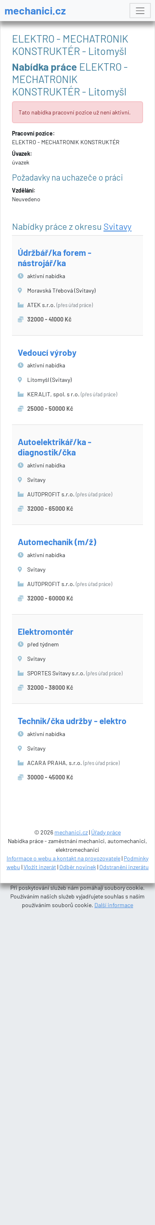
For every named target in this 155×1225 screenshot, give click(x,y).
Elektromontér (45, 631)
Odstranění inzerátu (124, 866)
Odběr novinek (77, 866)
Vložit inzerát (39, 866)
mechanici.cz (35, 10)
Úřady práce (106, 832)
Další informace (113, 904)
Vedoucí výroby (47, 352)
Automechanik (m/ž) (57, 541)
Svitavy (117, 226)
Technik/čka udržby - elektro (72, 720)
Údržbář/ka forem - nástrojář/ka (55, 257)
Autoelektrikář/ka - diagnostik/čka (55, 446)
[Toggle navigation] (139, 10)
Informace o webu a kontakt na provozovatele (63, 858)
